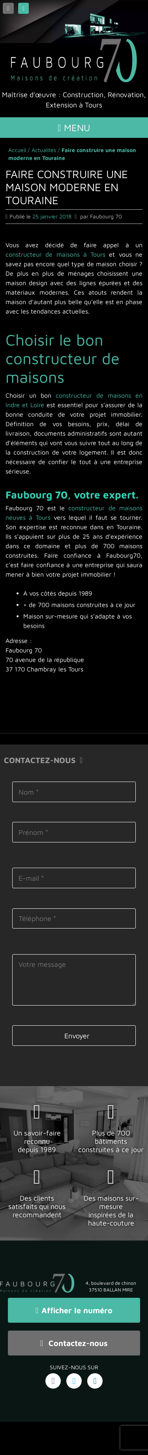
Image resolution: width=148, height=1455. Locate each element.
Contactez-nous (74, 1343)
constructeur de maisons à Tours (55, 254)
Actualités (44, 150)
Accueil (17, 150)
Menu (74, 127)
